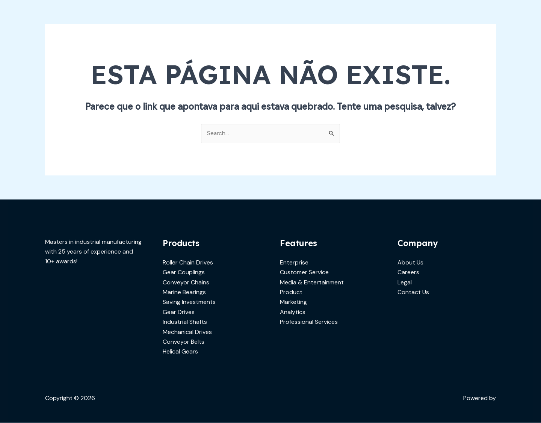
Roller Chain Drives (188, 263)
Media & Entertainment (312, 282)
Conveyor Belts (183, 342)
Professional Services (309, 322)
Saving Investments (189, 302)
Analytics (292, 312)
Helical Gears (180, 352)
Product (291, 292)
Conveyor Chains (186, 282)
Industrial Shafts (185, 322)
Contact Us (413, 292)
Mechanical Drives (187, 332)
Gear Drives (179, 312)
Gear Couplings (184, 272)
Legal (404, 282)
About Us (410, 263)
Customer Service (304, 272)
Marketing (293, 302)
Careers (408, 272)
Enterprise (294, 263)
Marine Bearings (184, 292)
